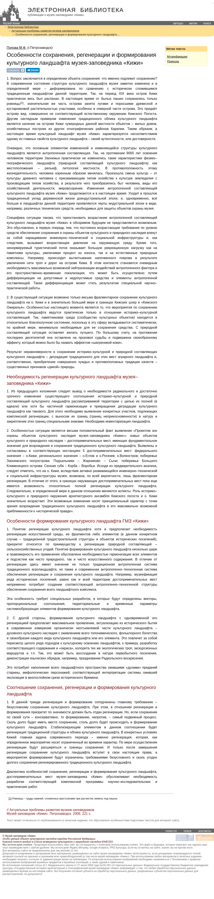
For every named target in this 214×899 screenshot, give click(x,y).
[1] (21, 102)
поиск (207, 23)
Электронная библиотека (76, 10)
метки (193, 23)
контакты (204, 831)
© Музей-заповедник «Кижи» (19, 835)
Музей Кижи (11, 23)
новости (171, 831)
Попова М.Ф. (16, 47)
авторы (178, 23)
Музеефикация (177, 56)
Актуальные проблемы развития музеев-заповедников (45, 30)
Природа (173, 61)
